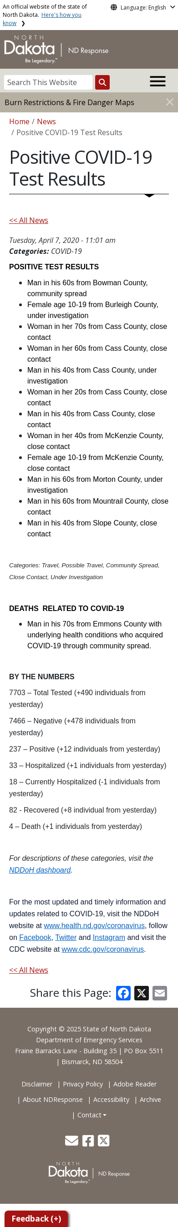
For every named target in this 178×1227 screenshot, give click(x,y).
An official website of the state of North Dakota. (45, 15)
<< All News (28, 220)
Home (19, 121)
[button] (72, 1143)
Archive (150, 1099)
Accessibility (111, 1099)
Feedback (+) (36, 1218)
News (46, 121)
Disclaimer (36, 1084)
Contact (89, 1115)
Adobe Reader (135, 1084)
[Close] (170, 101)
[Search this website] (102, 82)
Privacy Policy (83, 1084)
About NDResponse (53, 1099)
